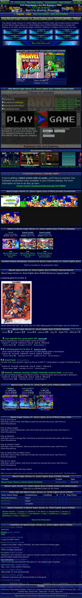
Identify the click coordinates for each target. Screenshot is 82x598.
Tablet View (43, 591)
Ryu (45, 514)
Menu (5, 2)
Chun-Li (23, 514)
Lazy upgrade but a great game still (21, 338)
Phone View (33, 591)
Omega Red (54, 511)
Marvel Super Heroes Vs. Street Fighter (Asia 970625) (67, 100)
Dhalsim (31, 511)
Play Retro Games (35, 2)
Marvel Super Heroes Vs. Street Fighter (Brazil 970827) (66, 109)
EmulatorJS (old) (11, 109)
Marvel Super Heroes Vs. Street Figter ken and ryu (27, 254)
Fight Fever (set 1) (29, 166)
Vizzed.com (20, 2)
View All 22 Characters (41, 520)
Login (28, 14)
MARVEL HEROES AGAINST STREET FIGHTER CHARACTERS (33, 373)
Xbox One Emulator (59, 14)
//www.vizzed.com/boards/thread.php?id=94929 (40, 186)
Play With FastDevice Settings (78, 119)
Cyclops (21, 511)
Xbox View (59, 591)
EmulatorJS (9, 99)
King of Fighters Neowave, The (69, 166)
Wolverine (54, 514)
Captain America (9, 514)
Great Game (10, 360)
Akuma (65, 511)
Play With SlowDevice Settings (3, 119)
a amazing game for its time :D (18, 349)
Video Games (64, 2)
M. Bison (42, 511)
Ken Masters (34, 514)
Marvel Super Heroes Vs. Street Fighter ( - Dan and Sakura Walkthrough (44, 255)
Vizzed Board (51, 2)
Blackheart (6, 516)
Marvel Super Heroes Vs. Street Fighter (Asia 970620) (67, 104)
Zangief (64, 514)
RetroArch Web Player (14, 106)
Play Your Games (41, 14)
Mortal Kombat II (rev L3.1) (49, 166)
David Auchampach (51, 589)
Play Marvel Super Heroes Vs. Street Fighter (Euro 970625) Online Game (41, 89)
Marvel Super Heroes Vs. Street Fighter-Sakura (10, 254)
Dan (16, 516)
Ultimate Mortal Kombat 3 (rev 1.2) (12, 166)
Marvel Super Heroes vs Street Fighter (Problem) (21, 482)
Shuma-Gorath (8, 511)
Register (20, 14)
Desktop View (23, 591)
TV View (51, 591)
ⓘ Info (77, 2)
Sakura (24, 516)
